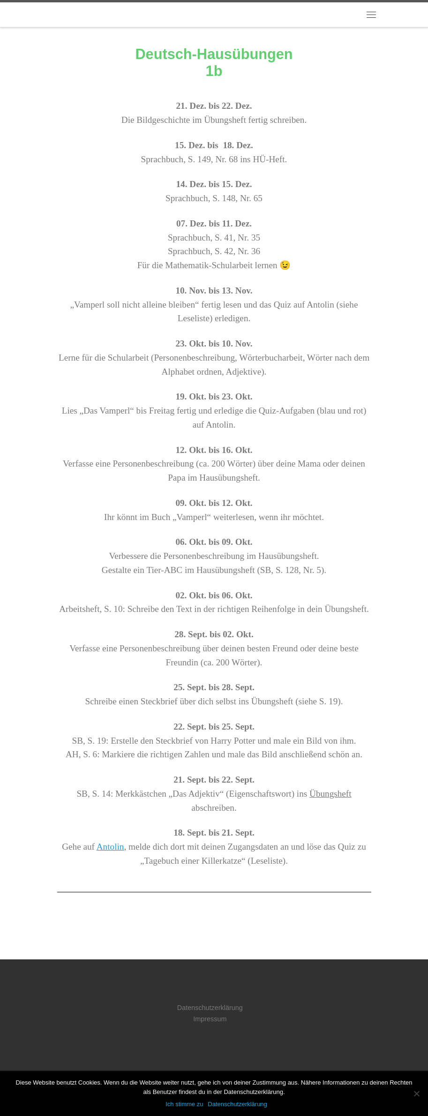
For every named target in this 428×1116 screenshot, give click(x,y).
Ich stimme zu (184, 1104)
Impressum (209, 1019)
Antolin (110, 847)
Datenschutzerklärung (210, 1007)
